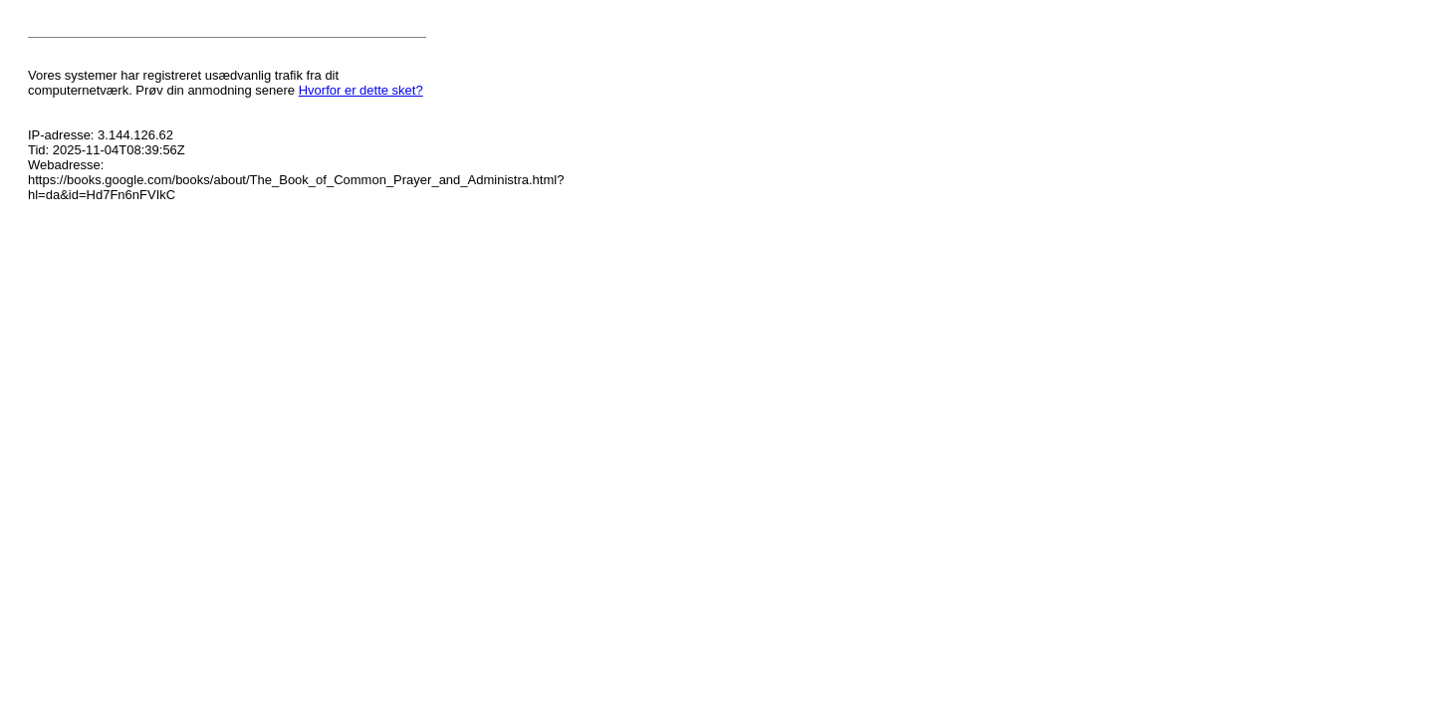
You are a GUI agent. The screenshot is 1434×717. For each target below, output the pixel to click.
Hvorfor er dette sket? (361, 90)
